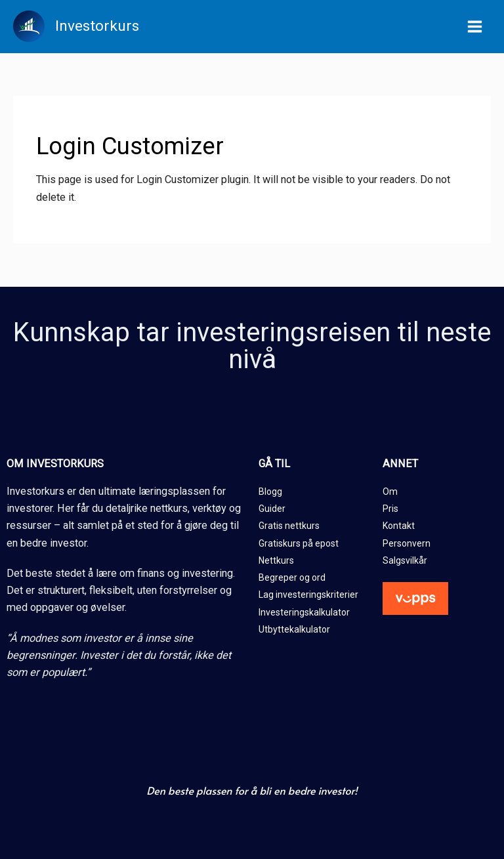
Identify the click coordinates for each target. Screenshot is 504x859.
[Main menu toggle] (474, 26)
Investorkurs (97, 26)
